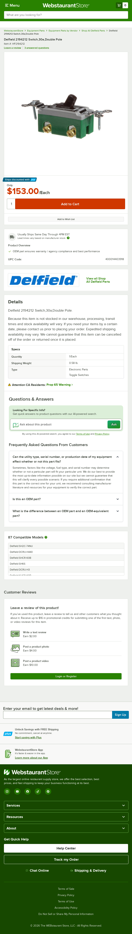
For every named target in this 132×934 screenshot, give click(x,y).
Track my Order (66, 859)
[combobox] (66, 15)
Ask (114, 424)
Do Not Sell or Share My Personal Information (66, 914)
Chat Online (37, 870)
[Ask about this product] (66, 424)
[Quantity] (11, 204)
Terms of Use (83, 433)
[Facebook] (27, 791)
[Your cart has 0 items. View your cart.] (122, 5)
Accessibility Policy (66, 907)
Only (10, 185)
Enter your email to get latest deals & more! (40, 708)
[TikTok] (38, 791)
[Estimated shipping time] (68, 238)
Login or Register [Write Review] (66, 676)
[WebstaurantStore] (53, 772)
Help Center (66, 848)
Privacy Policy (102, 433)
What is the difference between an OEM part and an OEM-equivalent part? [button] (61, 513)
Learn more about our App (31, 757)
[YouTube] (17, 791)
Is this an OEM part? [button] (27, 499)
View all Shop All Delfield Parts (98, 280)
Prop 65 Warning (58, 384)
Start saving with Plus (28, 737)
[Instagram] (7, 791)
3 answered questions (36, 47)
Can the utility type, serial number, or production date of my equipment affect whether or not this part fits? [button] (62, 459)
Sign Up (120, 715)
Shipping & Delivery (88, 870)
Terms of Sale (66, 889)
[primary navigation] (12, 5)
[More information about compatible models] (45, 537)
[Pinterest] (48, 791)
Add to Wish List (66, 219)
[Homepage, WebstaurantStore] (66, 5)
